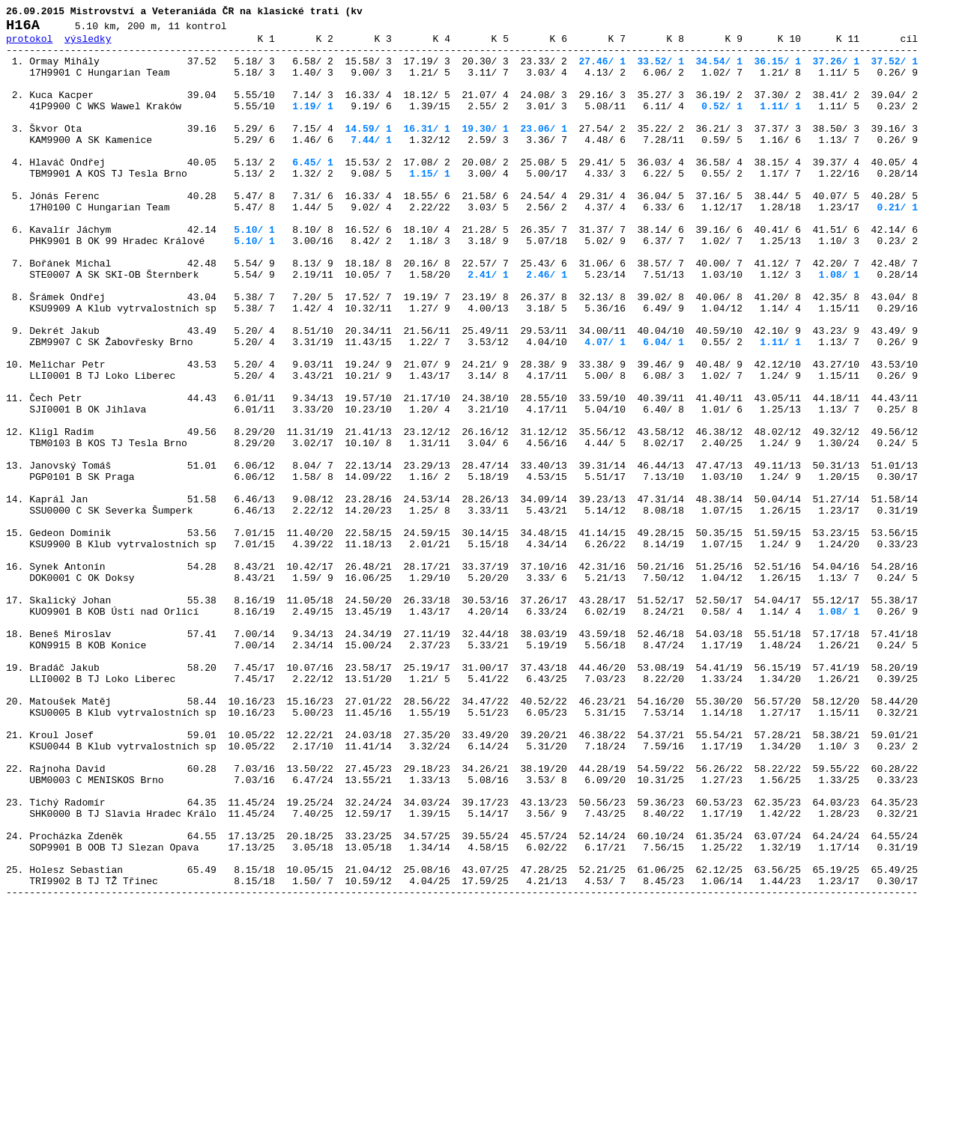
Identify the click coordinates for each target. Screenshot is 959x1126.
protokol (29, 45)
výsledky (87, 45)
